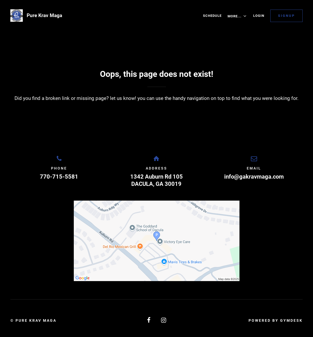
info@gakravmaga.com (254, 176)
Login (258, 16)
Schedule (212, 16)
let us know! (123, 98)
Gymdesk (291, 320)
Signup (286, 16)
